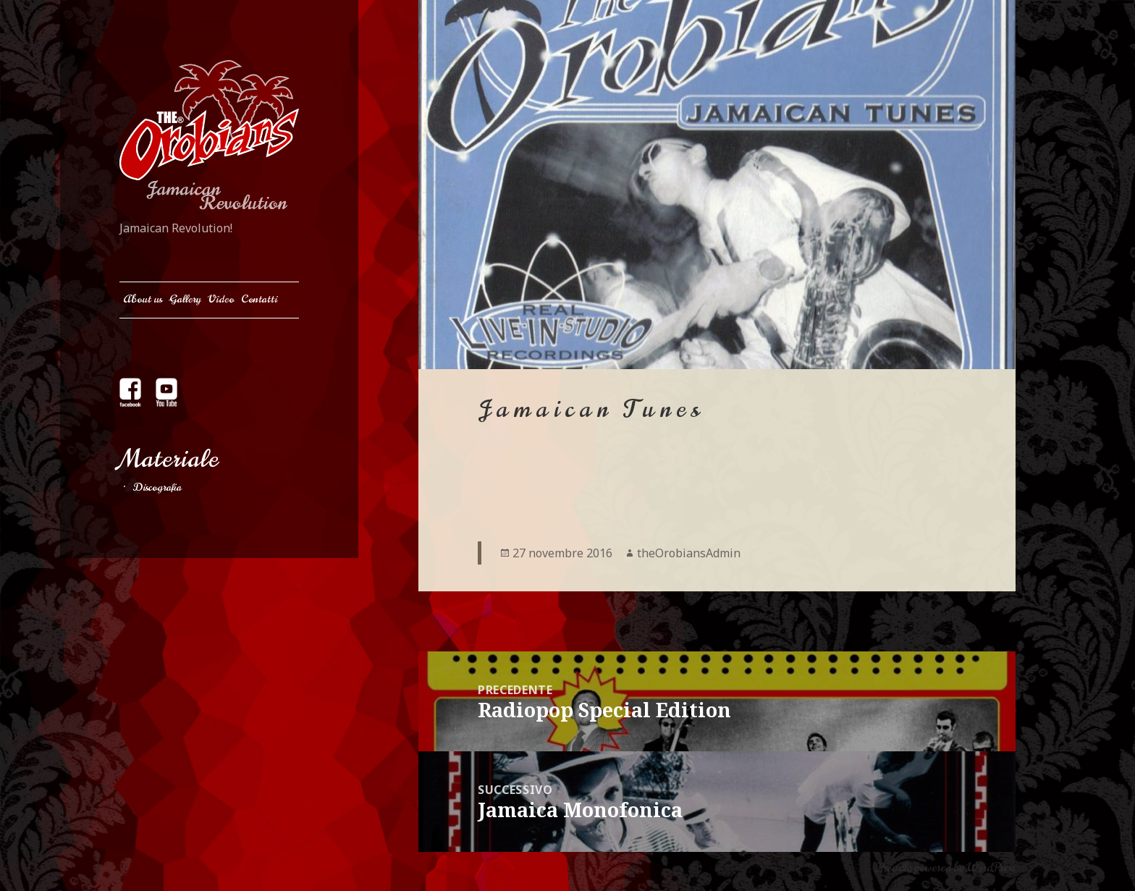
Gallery (185, 299)
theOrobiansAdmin (689, 553)
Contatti (259, 299)
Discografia (157, 487)
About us (142, 299)
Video (221, 299)
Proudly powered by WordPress (946, 868)
